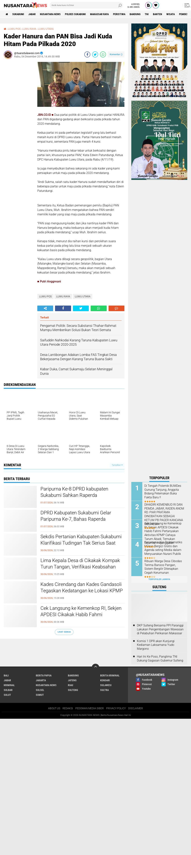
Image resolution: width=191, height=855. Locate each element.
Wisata (170, 14)
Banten (157, 14)
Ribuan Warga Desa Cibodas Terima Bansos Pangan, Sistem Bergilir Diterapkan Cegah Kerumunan (163, 566)
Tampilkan (117, 465)
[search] (86, 5)
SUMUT (40, 694)
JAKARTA (41, 680)
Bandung (135, 14)
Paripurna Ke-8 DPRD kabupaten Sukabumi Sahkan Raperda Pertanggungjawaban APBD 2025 (75, 495)
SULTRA (104, 690)
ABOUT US (54, 708)
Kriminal (9, 685)
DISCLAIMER (135, 708)
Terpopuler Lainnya (159, 579)
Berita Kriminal (110, 675)
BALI (6, 675)
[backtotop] (95, 667)
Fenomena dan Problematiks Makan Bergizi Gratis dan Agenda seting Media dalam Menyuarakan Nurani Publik (163, 548)
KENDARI (105, 680)
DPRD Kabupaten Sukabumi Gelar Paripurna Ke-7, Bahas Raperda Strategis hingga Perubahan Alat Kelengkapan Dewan (75, 522)
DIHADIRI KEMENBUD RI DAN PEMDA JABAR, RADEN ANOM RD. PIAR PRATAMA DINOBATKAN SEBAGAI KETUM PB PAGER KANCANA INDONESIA (164, 514)
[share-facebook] (87, 54)
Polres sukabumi (75, 14)
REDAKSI (67, 708)
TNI (147, 14)
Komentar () (116, 54)
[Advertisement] (19, 118)
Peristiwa (119, 14)
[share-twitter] (95, 54)
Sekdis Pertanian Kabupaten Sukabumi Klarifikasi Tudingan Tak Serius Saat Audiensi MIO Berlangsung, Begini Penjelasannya (81, 546)
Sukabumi (18, 14)
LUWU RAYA (29, 28)
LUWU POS (14, 28)
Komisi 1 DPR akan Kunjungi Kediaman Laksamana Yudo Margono (156, 645)
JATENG (72, 680)
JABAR (32, 14)
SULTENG (73, 690)
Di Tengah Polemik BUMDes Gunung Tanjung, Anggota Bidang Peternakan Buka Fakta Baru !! (162, 491)
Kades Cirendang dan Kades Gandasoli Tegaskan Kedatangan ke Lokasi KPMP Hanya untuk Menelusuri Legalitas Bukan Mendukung (81, 593)
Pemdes (183, 14)
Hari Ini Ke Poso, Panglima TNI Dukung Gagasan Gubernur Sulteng (160, 658)
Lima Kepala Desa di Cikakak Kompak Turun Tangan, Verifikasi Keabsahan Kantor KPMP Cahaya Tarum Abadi (80, 567)
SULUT (7, 694)
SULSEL (40, 690)
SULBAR (8, 690)
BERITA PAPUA (43, 675)
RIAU (70, 685)
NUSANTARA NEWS (50, 14)
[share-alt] (45, 308)
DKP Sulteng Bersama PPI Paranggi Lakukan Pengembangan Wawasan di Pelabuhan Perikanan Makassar (160, 629)
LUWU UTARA (46, 28)
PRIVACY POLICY (116, 708)
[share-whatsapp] (103, 54)
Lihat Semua (64, 632)
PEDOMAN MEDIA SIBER (89, 708)
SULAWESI (106, 685)
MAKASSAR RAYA (99, 14)
